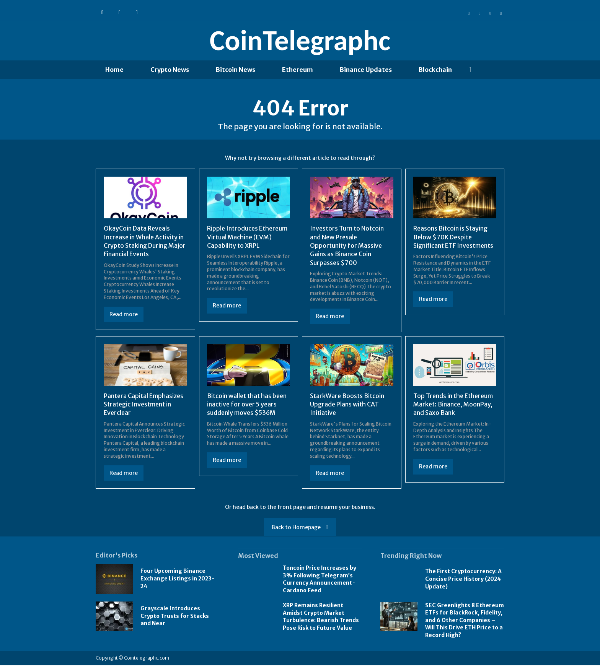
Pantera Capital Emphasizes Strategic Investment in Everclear (143, 407)
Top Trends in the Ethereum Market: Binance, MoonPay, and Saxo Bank (453, 407)
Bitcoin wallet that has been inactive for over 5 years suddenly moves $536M (247, 407)
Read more (123, 317)
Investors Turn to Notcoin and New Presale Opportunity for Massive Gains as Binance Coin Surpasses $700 (347, 248)
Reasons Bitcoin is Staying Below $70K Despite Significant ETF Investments (453, 239)
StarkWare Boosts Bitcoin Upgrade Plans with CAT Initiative (347, 407)
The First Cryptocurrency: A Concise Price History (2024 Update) (463, 581)
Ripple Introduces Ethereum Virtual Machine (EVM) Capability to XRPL (247, 239)
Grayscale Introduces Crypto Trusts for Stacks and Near (174, 618)
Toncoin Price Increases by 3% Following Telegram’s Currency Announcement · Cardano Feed (319, 581)
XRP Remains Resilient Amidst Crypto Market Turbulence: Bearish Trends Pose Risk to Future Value (321, 619)
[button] (469, 69)
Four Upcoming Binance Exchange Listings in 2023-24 (177, 581)
